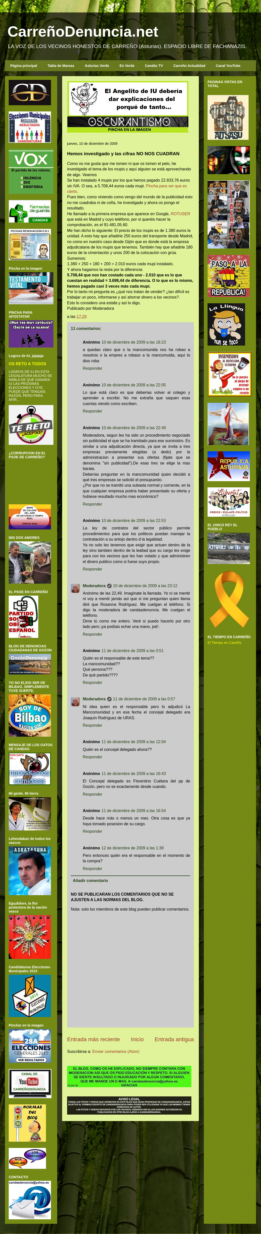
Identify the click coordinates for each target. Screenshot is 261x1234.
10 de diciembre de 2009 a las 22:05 (133, 385)
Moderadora (94, 586)
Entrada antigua (174, 1039)
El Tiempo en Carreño (224, 643)
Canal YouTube (228, 66)
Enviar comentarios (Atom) (115, 1051)
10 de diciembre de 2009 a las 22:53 (133, 520)
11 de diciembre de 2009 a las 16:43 (133, 773)
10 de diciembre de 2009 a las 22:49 (133, 428)
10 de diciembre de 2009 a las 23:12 (145, 586)
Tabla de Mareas (60, 66)
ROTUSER (180, 214)
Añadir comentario (90, 880)
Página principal (23, 66)
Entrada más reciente (93, 1039)
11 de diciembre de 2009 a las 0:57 (144, 699)
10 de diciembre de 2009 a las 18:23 (133, 342)
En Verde (127, 66)
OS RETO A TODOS (27, 363)
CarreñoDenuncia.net (82, 31)
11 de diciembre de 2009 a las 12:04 (133, 742)
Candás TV (154, 66)
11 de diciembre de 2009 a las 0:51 (132, 651)
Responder (92, 368)
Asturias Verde (97, 66)
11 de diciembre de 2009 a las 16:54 (133, 811)
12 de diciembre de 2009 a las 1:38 (132, 848)
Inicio (137, 1039)
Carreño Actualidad (189, 66)
